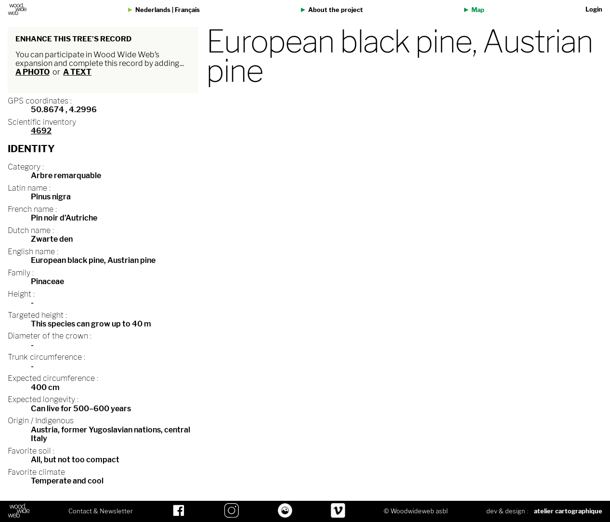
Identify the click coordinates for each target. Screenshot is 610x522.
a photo (32, 72)
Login (593, 9)
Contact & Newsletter (100, 511)
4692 (41, 130)
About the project (335, 9)
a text (77, 72)
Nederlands (152, 9)
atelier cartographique (568, 511)
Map (477, 9)
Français (187, 9)
